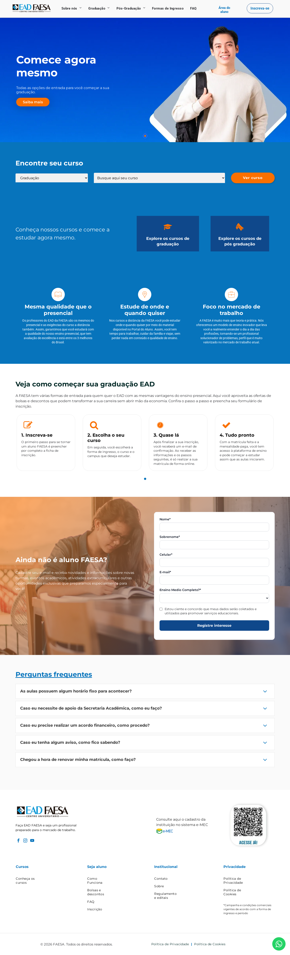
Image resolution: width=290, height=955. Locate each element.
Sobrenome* (170, 537)
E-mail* (165, 572)
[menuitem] (71, 8)
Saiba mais (33, 102)
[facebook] (19, 841)
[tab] (145, 479)
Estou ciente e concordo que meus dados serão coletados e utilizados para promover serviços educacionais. (210, 611)
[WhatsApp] (279, 944)
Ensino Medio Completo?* (180, 590)
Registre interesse (214, 625)
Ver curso (252, 178)
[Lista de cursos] (159, 177)
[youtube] (32, 841)
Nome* (165, 519)
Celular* (166, 555)
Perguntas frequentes (54, 674)
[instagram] (25, 841)
